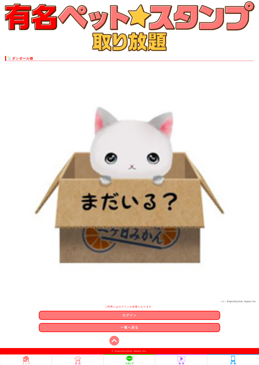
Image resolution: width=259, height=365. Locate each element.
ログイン (129, 315)
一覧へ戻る (129, 327)
